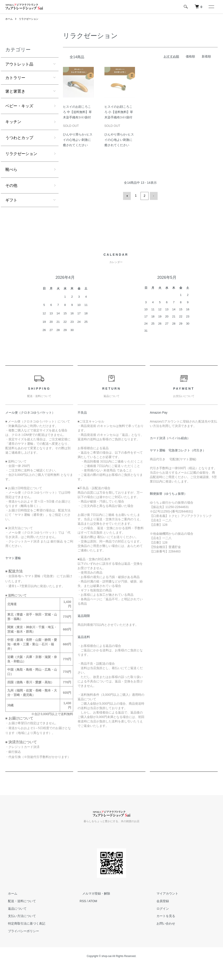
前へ (127, 195)
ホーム (9, 18)
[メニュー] (211, 6)
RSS (83, 901)
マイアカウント (165, 893)
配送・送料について (19, 901)
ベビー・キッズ (19, 106)
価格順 (190, 56)
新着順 (206, 56)
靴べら (11, 169)
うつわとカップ (19, 138)
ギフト (11, 200)
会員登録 (160, 901)
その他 (11, 185)
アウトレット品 (19, 64)
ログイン (160, 908)
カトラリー (15, 78)
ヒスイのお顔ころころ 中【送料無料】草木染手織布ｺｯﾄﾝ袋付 (77, 112)
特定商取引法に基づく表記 (24, 923)
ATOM (92, 901)
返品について (14, 908)
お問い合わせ (163, 923)
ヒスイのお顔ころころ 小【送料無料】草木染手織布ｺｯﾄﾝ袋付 (118, 112)
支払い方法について (19, 916)
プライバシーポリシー (20, 931)
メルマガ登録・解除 (94, 893)
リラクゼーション (30, 18)
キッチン (13, 122)
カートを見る (163, 916)
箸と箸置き (15, 91)
